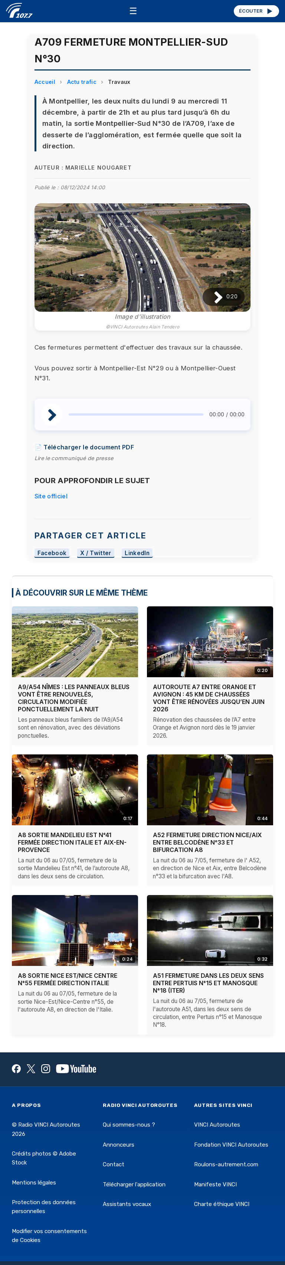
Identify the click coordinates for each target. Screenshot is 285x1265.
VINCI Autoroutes (217, 1124)
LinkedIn (137, 553)
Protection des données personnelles (44, 1207)
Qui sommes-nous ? (129, 1124)
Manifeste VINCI (215, 1184)
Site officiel (51, 496)
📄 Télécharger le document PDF (84, 447)
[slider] (136, 414)
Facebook (52, 553)
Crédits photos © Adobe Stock (44, 1158)
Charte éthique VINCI (221, 1204)
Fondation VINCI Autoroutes (231, 1144)
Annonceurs (118, 1144)
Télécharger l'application (134, 1184)
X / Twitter (95, 553)
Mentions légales (34, 1182)
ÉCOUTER (256, 11)
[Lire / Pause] (212, 297)
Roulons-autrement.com (226, 1164)
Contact (113, 1164)
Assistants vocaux (127, 1204)
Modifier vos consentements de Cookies (49, 1235)
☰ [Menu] (133, 11)
